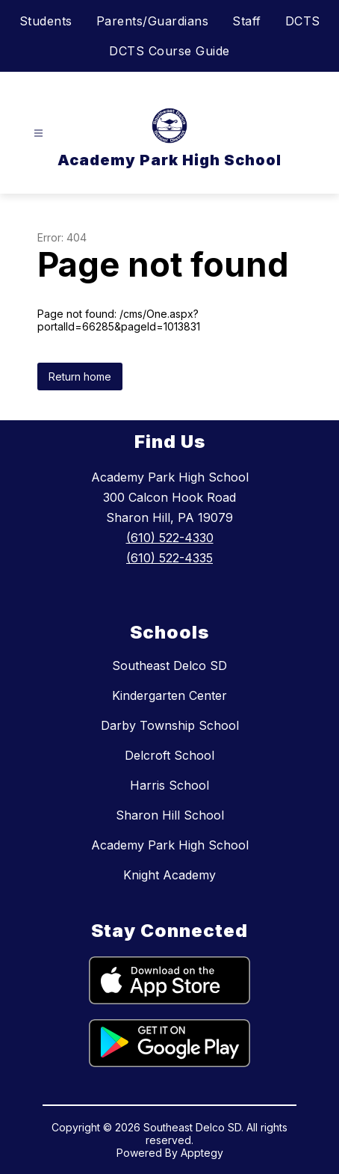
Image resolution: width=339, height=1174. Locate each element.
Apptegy (202, 1152)
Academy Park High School (170, 845)
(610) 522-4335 (169, 557)
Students (45, 20)
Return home (80, 376)
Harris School (169, 785)
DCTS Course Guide (169, 50)
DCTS (302, 20)
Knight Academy (169, 874)
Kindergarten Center (169, 695)
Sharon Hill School (170, 815)
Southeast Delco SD (169, 665)
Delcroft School (169, 755)
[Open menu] (38, 133)
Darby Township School (170, 725)
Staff (246, 20)
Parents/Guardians (152, 20)
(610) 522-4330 (170, 537)
